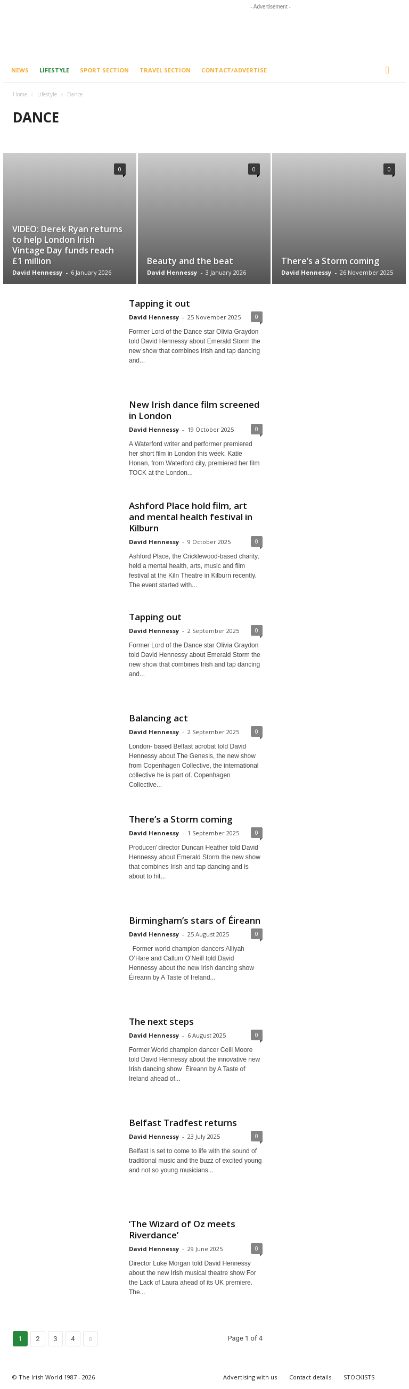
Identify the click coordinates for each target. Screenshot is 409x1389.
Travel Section (165, 70)
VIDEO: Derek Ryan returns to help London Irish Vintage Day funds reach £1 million (67, 245)
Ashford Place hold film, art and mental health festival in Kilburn (190, 516)
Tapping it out (159, 303)
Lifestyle (54, 70)
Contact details (310, 1377)
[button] (390, 70)
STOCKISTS (358, 1377)
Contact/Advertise (234, 70)
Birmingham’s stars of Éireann (194, 920)
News (20, 70)
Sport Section (104, 70)
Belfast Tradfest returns (183, 1122)
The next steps (161, 1021)
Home (20, 94)
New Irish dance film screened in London (194, 410)
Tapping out (155, 617)
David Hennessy (37, 272)
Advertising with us (250, 1377)
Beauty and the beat (190, 261)
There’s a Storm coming (330, 261)
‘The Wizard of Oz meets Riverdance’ (182, 1229)
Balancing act (158, 718)
